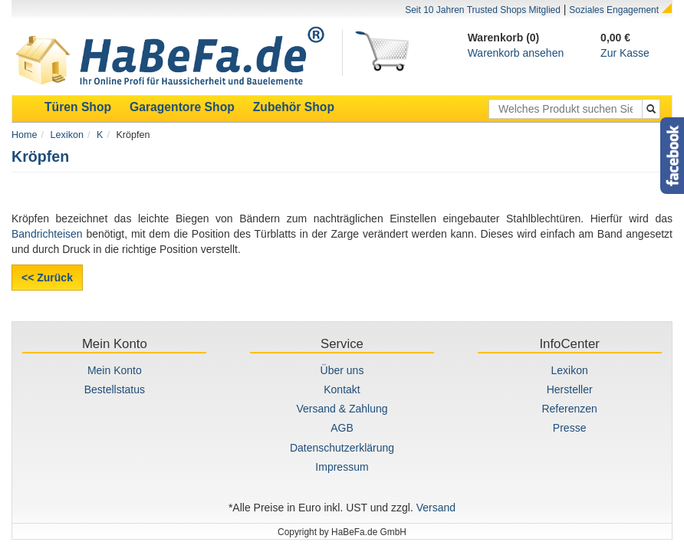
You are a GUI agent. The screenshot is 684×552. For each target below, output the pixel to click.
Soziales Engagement (614, 10)
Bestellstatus (114, 389)
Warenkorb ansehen (516, 53)
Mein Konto (114, 370)
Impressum (341, 467)
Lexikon (67, 135)
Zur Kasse (624, 53)
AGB (342, 428)
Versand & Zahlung (341, 408)
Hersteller (570, 389)
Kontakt (342, 389)
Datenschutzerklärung (342, 448)
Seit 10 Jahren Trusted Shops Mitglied (483, 10)
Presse (570, 428)
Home (25, 135)
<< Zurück (47, 277)
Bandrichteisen (47, 234)
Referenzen (569, 408)
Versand (435, 507)
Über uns (342, 370)
